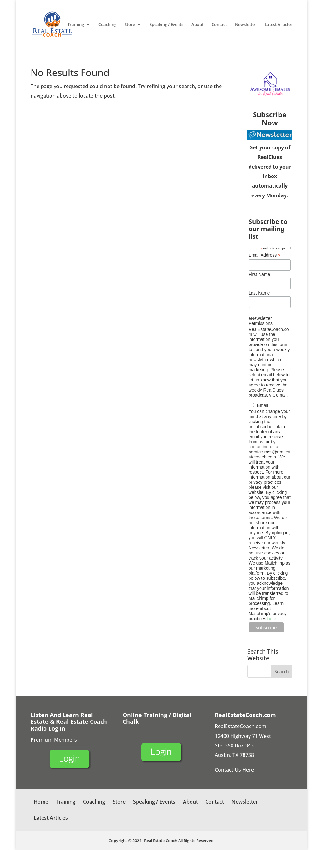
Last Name (259, 293)
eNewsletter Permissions (261, 321)
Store (130, 24)
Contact (219, 24)
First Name (259, 274)
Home (53, 24)
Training (76, 24)
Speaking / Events (166, 24)
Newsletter (245, 24)
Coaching (107, 24)
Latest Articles (278, 24)
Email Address (265, 255)
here (271, 618)
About (197, 24)
